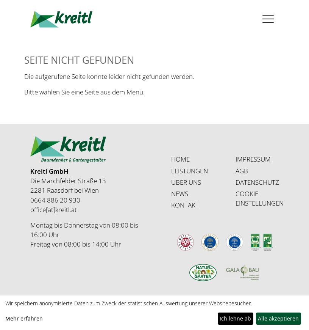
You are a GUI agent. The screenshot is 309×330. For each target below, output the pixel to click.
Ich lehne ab (235, 318)
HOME (180, 159)
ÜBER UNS (186, 182)
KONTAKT (185, 205)
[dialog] (154, 312)
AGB (242, 171)
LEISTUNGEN (189, 171)
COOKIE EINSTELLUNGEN (260, 198)
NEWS (179, 193)
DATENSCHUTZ (257, 182)
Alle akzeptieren (278, 318)
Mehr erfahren (24, 318)
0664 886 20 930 (55, 200)
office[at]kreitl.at (53, 209)
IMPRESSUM (253, 159)
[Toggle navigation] (268, 19)
